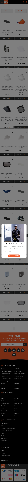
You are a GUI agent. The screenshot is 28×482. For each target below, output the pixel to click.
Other (15, 386)
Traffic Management (6, 381)
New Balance (17, 401)
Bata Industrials (18, 403)
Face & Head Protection (6, 371)
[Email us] (5, 350)
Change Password (5, 455)
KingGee (3, 396)
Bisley (15, 405)
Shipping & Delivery (5, 423)
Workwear (16, 368)
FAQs (2, 433)
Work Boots (3, 368)
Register (3, 453)
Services (3, 388)
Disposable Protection (6, 378)
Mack (2, 398)
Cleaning (16, 383)
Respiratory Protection (19, 373)
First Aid (3, 383)
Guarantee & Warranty (6, 430)
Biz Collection (4, 405)
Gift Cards (16, 388)
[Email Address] (12, 344)
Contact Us (3, 443)
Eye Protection (17, 371)
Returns (3, 425)
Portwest (16, 398)
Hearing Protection (5, 373)
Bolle (15, 408)
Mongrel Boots (17, 415)
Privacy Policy (10, 468)
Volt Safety (3, 415)
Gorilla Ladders (4, 410)
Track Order (4, 458)
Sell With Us (4, 438)
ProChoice (3, 401)
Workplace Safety (18, 376)
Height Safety (17, 378)
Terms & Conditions (19, 468)
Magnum (16, 413)
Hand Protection (5, 376)
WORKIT (3, 413)
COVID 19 (3, 386)
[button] (21, 11)
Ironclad (16, 410)
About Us (3, 435)
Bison (2, 408)
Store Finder (4, 440)
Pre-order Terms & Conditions (8, 428)
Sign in (2, 450)
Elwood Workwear (5, 403)
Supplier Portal (4, 460)
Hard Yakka (17, 396)
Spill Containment (18, 381)
